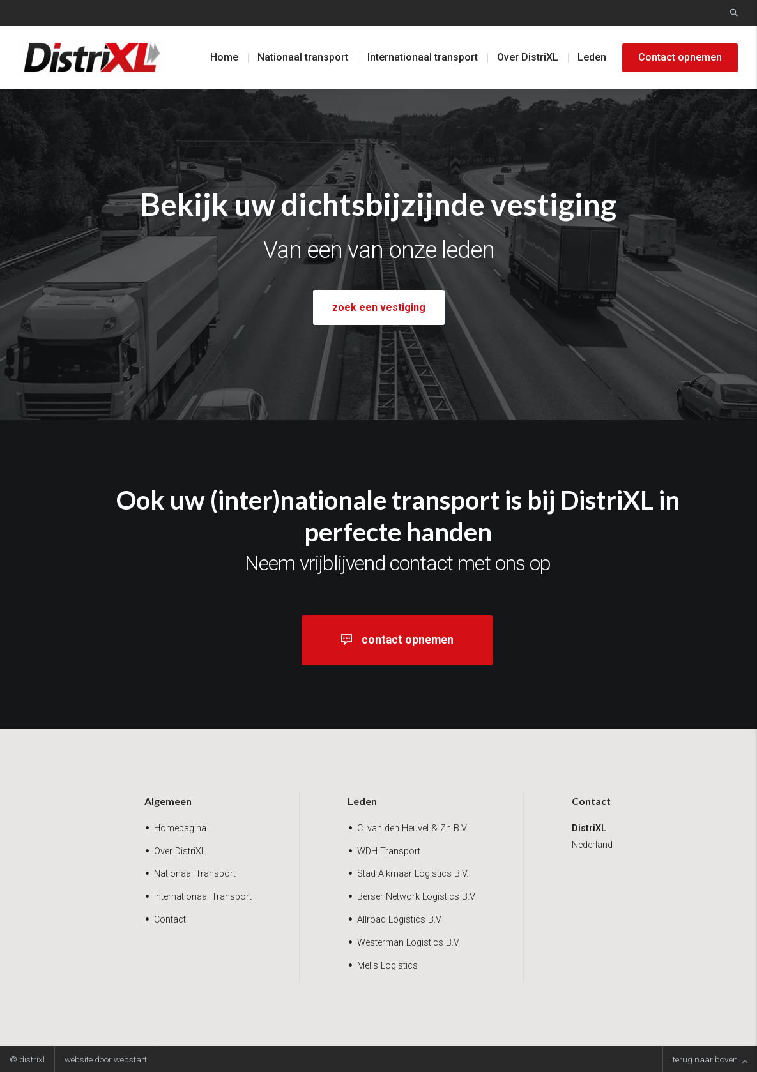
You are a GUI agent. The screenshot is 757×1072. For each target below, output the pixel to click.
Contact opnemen (680, 57)
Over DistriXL (527, 57)
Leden (591, 57)
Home (224, 57)
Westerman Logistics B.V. (408, 942)
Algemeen (168, 801)
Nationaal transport (302, 57)
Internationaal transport (422, 57)
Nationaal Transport (195, 873)
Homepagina (180, 828)
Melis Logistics (387, 965)
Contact (170, 919)
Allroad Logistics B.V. (399, 919)
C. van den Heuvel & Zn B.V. (412, 828)
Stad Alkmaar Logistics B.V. (412, 873)
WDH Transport (388, 851)
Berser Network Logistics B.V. (416, 896)
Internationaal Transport (203, 896)
